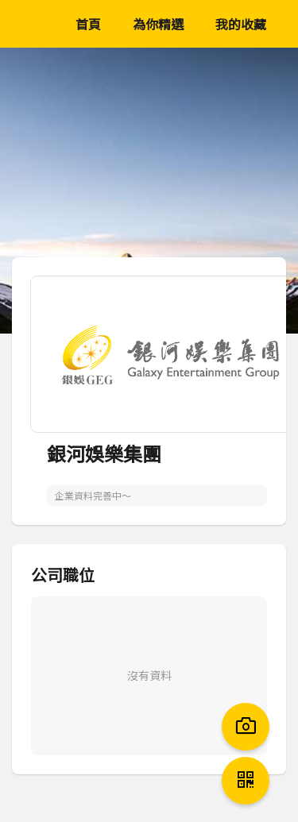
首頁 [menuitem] (88, 23)
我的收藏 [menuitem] (240, 23)
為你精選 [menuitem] (158, 23)
